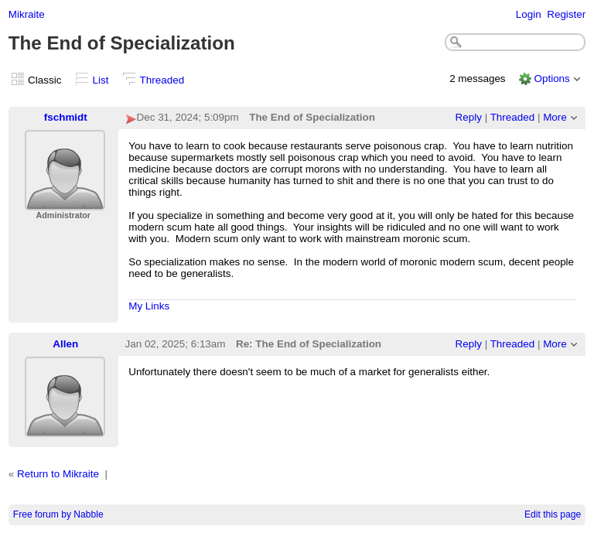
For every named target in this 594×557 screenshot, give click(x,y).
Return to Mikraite (58, 474)
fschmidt (65, 117)
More (555, 117)
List (101, 80)
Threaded (162, 80)
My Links (148, 306)
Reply (469, 117)
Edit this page (552, 514)
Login (528, 14)
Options (551, 78)
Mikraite (27, 14)
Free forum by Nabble (58, 514)
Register (566, 14)
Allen (65, 344)
